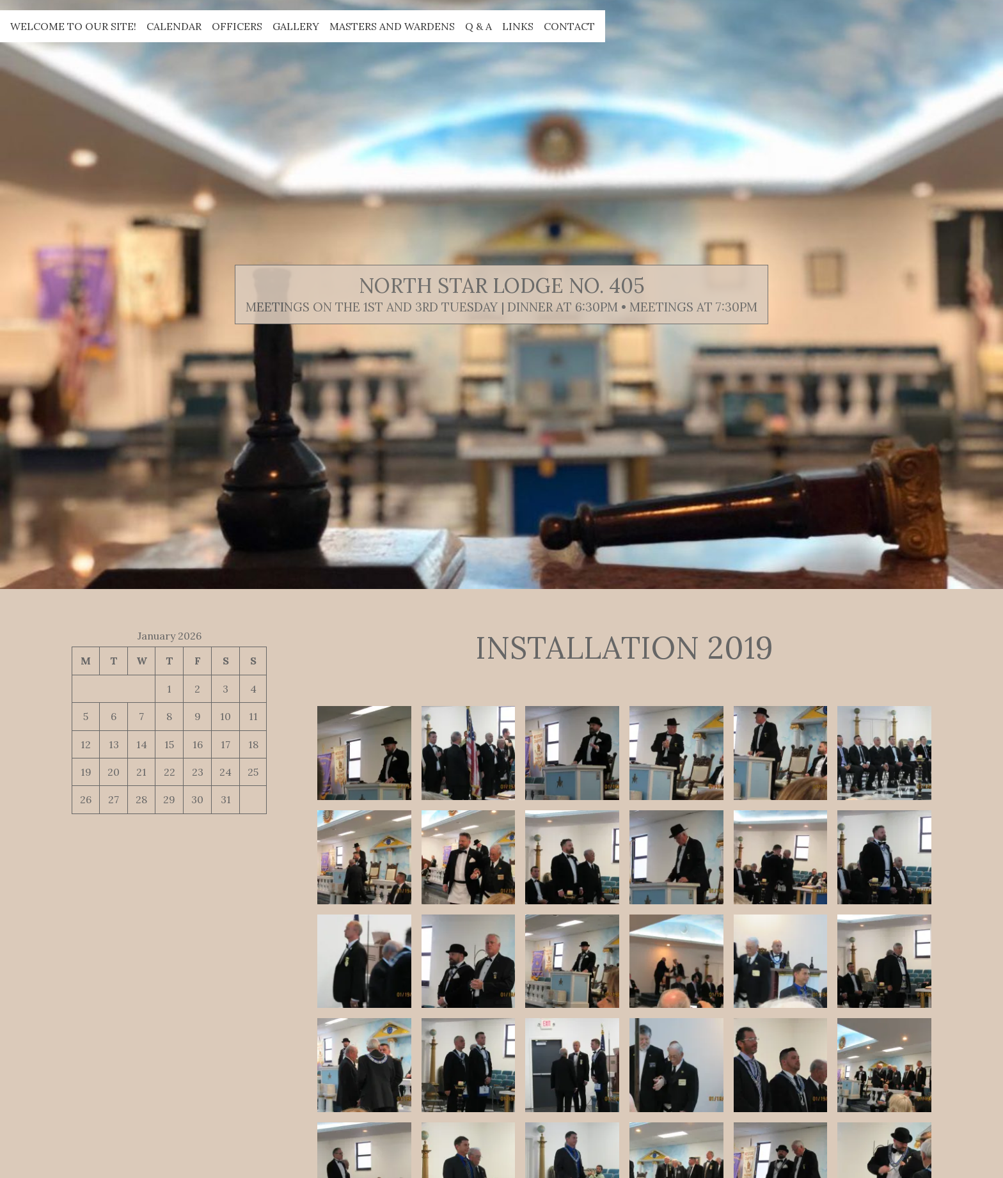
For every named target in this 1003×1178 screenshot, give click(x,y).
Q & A (478, 26)
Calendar (173, 26)
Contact (569, 26)
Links (517, 26)
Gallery (295, 26)
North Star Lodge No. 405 (502, 285)
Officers (237, 26)
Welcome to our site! (73, 26)
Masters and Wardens (392, 26)
